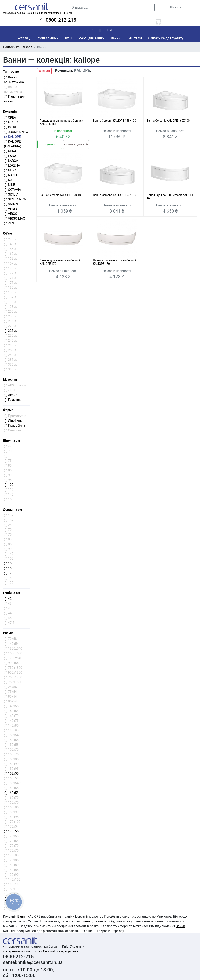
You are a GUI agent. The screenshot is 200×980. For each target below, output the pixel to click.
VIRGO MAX (14, 218)
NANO (10, 175)
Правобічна (14, 425)
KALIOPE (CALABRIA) (12, 144)
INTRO (10, 127)
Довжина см (12, 509)
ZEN (9, 223)
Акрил (10, 395)
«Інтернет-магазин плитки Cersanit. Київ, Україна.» (40, 951)
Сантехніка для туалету (165, 38)
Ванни (115, 38)
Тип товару (11, 71)
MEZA (10, 170)
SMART (11, 204)
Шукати (176, 7)
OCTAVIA (12, 190)
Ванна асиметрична (14, 79)
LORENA (12, 165)
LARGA (11, 161)
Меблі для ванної (91, 38)
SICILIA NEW (15, 199)
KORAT (11, 151)
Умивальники (48, 38)
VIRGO (10, 214)
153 (8, 563)
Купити (50, 144)
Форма (8, 410)
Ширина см (11, 440)
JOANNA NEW (16, 132)
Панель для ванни (14, 99)
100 (8, 485)
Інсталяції (24, 38)
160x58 (11, 793)
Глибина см (11, 593)
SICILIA (11, 194)
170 (8, 573)
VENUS (11, 209)
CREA (10, 117)
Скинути (44, 71)
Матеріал (10, 379)
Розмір (8, 633)
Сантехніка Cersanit (17, 47)
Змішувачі (134, 38)
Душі (68, 38)
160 (8, 568)
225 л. (10, 331)
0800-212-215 (58, 20)
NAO (9, 180)
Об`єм (7, 233)
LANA (10, 156)
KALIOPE (12, 137)
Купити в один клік (76, 144)
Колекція (10, 112)
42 (8, 599)
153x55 (11, 773)
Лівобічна (13, 421)
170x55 (11, 831)
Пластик (12, 400)
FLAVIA (11, 122)
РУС (110, 30)
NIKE (9, 185)
